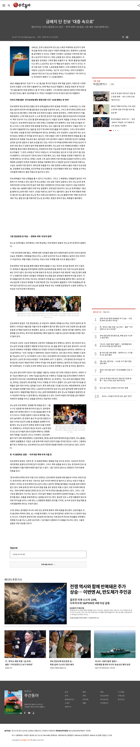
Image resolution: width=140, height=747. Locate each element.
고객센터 (44, 731)
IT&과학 (85, 699)
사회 (66, 696)
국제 (84, 696)
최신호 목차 (104, 696)
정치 (66, 692)
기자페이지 (104, 703)
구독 (112, 84)
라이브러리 (104, 699)
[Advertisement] (42, 217)
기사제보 (121, 692)
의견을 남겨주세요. (19, 554)
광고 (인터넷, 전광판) (26, 731)
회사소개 (15, 731)
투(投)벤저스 (100, 84)
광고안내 (121, 699)
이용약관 (52, 731)
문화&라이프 (69, 699)
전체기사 (68, 707)
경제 (84, 692)
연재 (101, 692)
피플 (84, 703)
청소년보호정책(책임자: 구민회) (80, 731)
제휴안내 (37, 731)
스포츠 (67, 703)
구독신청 (121, 696)
